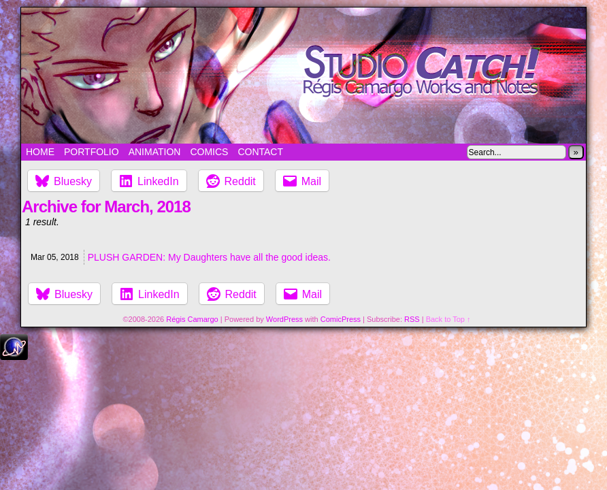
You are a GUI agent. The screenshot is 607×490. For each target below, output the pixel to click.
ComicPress (341, 319)
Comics (209, 151)
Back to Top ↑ (448, 319)
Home (40, 151)
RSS (412, 319)
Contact (260, 151)
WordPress (284, 319)
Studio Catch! (303, 75)
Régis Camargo (192, 319)
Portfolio (91, 151)
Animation (155, 151)
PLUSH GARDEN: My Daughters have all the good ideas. (209, 257)
